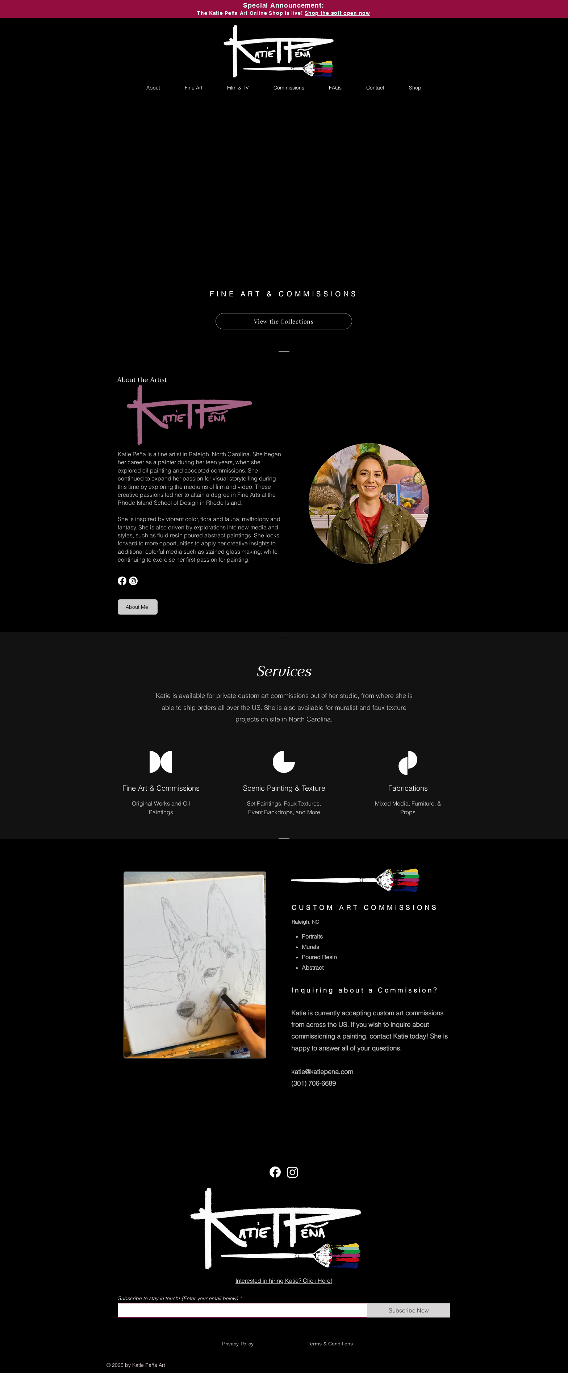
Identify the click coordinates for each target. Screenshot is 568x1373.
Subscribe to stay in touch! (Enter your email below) (178, 1298)
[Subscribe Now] (408, 1310)
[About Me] (138, 607)
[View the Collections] (284, 321)
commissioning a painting (328, 1036)
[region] (195, 964)
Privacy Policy (238, 1344)
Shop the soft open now (337, 13)
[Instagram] (133, 581)
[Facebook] (122, 581)
